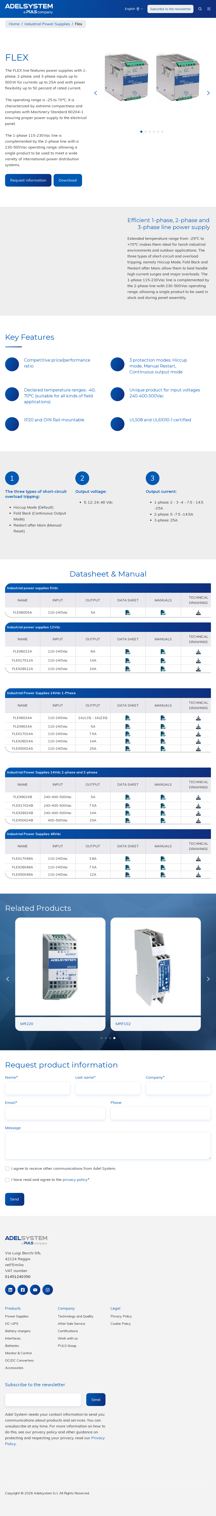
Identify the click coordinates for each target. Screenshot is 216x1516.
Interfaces (13, 1338)
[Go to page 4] (154, 132)
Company (66, 1308)
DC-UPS (11, 1323)
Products (13, 1308)
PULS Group (67, 1346)
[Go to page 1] (141, 132)
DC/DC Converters (19, 1360)
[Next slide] (208, 92)
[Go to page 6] (162, 132)
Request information (28, 180)
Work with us (68, 1338)
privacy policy (75, 1179)
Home (14, 23)
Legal (115, 1308)
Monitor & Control (18, 1353)
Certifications (68, 1331)
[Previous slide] (7, 978)
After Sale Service (71, 1323)
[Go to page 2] (145, 132)
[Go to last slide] (95, 92)
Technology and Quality (75, 1316)
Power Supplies (16, 1316)
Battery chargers (18, 1331)
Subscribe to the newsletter (170, 9)
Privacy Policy (121, 1316)
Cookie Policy (121, 1323)
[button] (200, 9)
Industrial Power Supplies (47, 23)
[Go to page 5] (158, 132)
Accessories (14, 1368)
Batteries (12, 1346)
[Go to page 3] (150, 132)
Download (68, 180)
